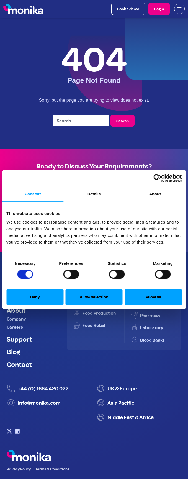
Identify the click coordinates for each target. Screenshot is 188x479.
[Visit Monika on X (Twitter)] (9, 431)
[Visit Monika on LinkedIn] (17, 431)
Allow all (153, 296)
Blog (13, 351)
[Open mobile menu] (179, 9)
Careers (15, 327)
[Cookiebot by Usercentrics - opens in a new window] (157, 178)
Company (16, 319)
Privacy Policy (19, 469)
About (16, 310)
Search (122, 120)
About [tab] (155, 193)
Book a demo (128, 8)
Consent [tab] (33, 193)
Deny (35, 296)
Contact (19, 364)
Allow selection (94, 296)
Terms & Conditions (52, 469)
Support (19, 338)
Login (159, 8)
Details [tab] (94, 193)
